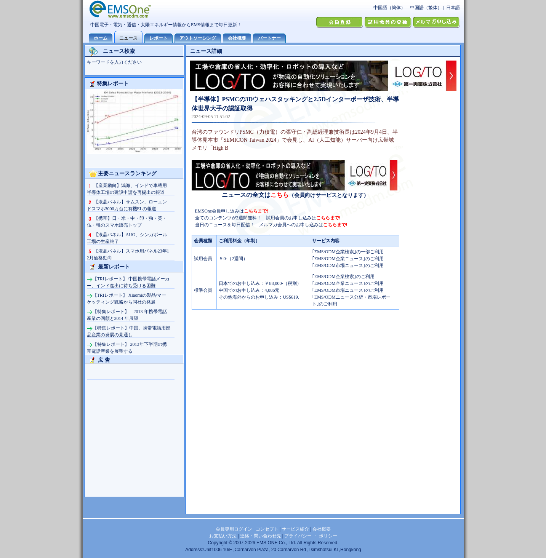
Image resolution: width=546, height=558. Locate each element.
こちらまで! (256, 211)
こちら (280, 195)
